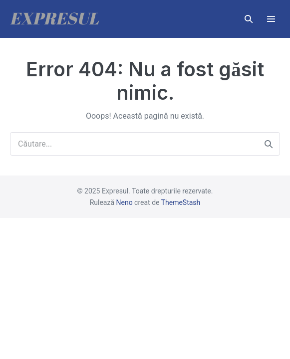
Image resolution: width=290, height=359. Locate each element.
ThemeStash (181, 202)
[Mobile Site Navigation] (271, 19)
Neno (124, 202)
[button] (249, 18)
